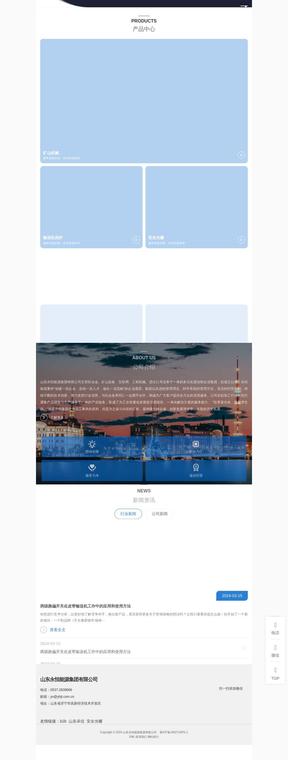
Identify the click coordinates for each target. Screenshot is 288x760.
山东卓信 (76, 721)
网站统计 (153, 736)
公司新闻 (160, 526)
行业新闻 (128, 526)
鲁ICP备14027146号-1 (174, 732)
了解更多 (52, 423)
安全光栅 (94, 721)
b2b (63, 721)
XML (132, 736)
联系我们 (141, 736)
